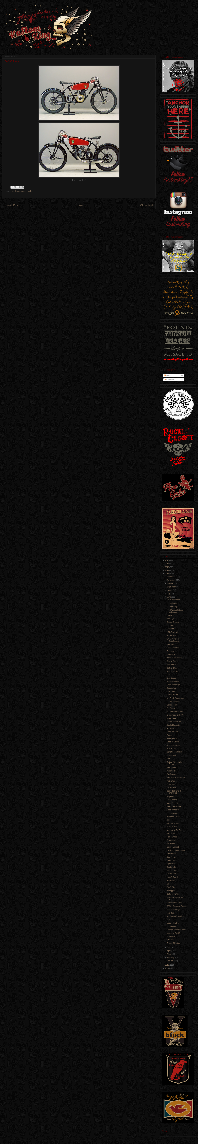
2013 (167, 567)
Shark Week (171, 718)
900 (168, 820)
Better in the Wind (173, 894)
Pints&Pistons (172, 781)
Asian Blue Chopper (174, 658)
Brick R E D (171, 870)
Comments (169, 380)
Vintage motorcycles (22, 191)
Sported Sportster (173, 725)
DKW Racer (171, 874)
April (169, 951)
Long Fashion (172, 800)
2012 (167, 570)
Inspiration (171, 844)
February (170, 958)
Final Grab (171, 691)
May (169, 947)
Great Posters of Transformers (173, 640)
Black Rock (171, 881)
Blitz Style (170, 619)
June (169, 597)
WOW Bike (171, 887)
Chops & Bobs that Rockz (176, 930)
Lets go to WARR (173, 933)
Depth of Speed (173, 742)
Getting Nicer (172, 705)
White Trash (171, 860)
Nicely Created (172, 695)
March (169, 954)
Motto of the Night (173, 685)
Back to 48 (171, 833)
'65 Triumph (171, 926)
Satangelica (171, 688)
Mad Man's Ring (173, 823)
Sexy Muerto (171, 857)
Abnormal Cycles (173, 817)
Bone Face (171, 936)
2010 (167, 965)
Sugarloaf (170, 796)
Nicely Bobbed (172, 803)
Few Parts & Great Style (176, 778)
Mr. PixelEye (171, 788)
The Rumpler (172, 774)
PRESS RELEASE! (174, 807)
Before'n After (172, 840)
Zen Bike (170, 615)
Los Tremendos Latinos (176, 850)
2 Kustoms (171, 654)
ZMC (168, 675)
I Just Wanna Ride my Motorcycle (175, 611)
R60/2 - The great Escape (176, 906)
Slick (168, 884)
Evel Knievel (171, 678)
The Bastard (171, 854)
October (170, 583)
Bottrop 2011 (172, 668)
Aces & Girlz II (172, 877)
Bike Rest (170, 644)
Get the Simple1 (173, 847)
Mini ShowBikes (173, 681)
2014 (167, 564)
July (169, 594)
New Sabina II (172, 665)
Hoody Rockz (172, 603)
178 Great (170, 629)
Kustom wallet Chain (174, 903)
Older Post (146, 205)
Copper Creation (173, 622)
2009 (167, 968)
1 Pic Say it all (172, 632)
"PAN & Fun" (171, 636)
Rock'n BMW (172, 827)
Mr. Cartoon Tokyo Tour (176, 916)
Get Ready (171, 708)
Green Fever (171, 755)
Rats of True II (172, 661)
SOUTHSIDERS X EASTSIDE (174, 792)
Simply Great (172, 739)
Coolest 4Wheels (173, 702)
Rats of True (171, 749)
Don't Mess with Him (174, 752)
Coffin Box (171, 784)
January (170, 961)
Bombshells (171, 867)
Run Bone (170, 728)
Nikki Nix (170, 940)
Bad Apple (171, 891)
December (171, 577)
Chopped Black (172, 813)
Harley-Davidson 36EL (175, 712)
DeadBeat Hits (172, 732)
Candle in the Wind (174, 722)
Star (168, 759)
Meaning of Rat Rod (174, 830)
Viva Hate (170, 913)
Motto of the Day (173, 648)
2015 (167, 560)
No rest (169, 920)
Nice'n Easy (171, 767)
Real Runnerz (172, 837)
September (171, 587)
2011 (167, 574)
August (170, 590)
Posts (167, 376)
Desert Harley (172, 607)
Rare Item (170, 651)
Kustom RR (171, 771)
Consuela (170, 626)
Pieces (169, 735)
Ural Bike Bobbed (173, 600)
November (171, 580)
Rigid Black (171, 864)
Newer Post (12, 205)
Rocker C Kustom (173, 943)
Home (79, 205)
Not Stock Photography (175, 698)
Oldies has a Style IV (175, 715)
